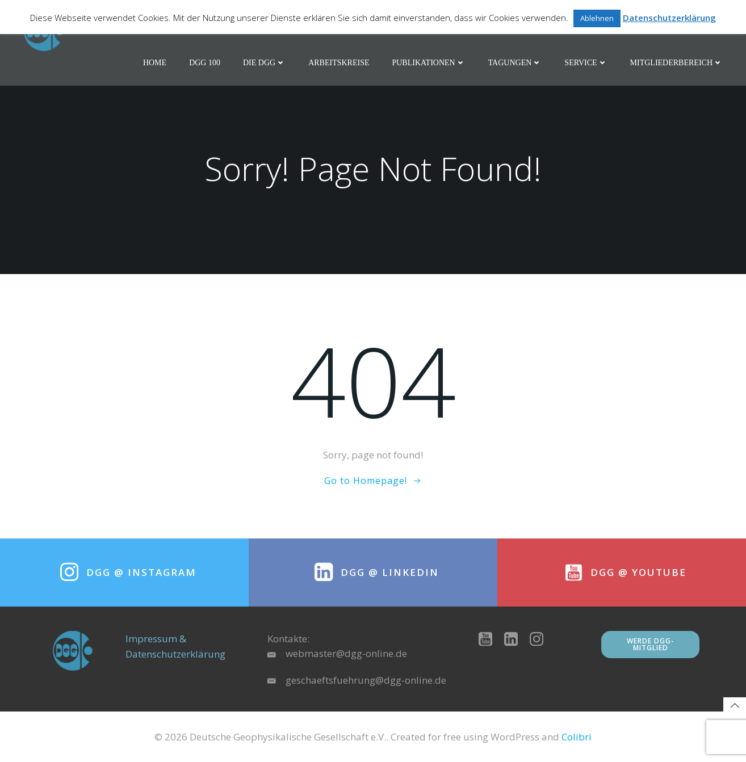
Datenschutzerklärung (669, 17)
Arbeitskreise (338, 62)
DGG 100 (204, 62)
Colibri (576, 736)
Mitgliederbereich (676, 62)
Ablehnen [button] (597, 18)
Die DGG (264, 62)
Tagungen (515, 62)
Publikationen (428, 62)
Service (585, 62)
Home (154, 62)
